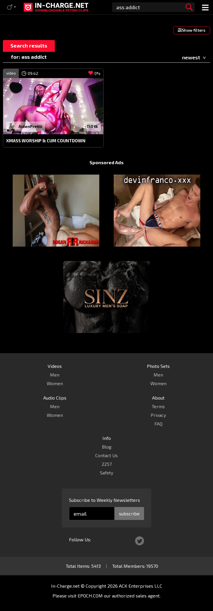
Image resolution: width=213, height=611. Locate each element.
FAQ (158, 423)
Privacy (158, 415)
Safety (106, 472)
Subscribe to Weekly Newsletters (104, 500)
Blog (106, 446)
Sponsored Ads (106, 162)
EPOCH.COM (90, 595)
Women (55, 383)
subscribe (129, 513)
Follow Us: (80, 539)
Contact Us (106, 455)
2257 (107, 464)
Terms (158, 406)
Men (54, 374)
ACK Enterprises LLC (140, 586)
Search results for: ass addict (28, 47)
